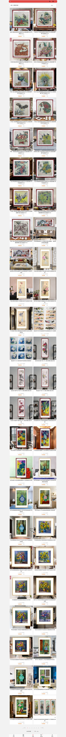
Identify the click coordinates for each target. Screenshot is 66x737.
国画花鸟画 (15, 5)
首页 (14, 736)
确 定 (38, 731)
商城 (33, 736)
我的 (52, 736)
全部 (11, 5)
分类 (23, 736)
